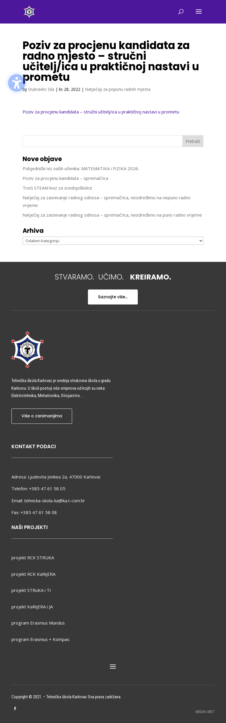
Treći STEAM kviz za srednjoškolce (57, 188)
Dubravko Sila (41, 89)
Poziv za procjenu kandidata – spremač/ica (65, 178)
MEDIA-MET (205, 711)
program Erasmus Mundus (38, 623)
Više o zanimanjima (41, 416)
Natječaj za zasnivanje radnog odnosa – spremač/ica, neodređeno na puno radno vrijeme (112, 215)
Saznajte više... (113, 297)
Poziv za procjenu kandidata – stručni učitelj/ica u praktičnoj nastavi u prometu (101, 112)
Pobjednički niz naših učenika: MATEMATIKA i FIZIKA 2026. (81, 168)
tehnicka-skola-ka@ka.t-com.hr (54, 500)
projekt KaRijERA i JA (32, 607)
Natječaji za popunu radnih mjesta (117, 89)
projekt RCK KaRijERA (33, 574)
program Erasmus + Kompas (40, 639)
